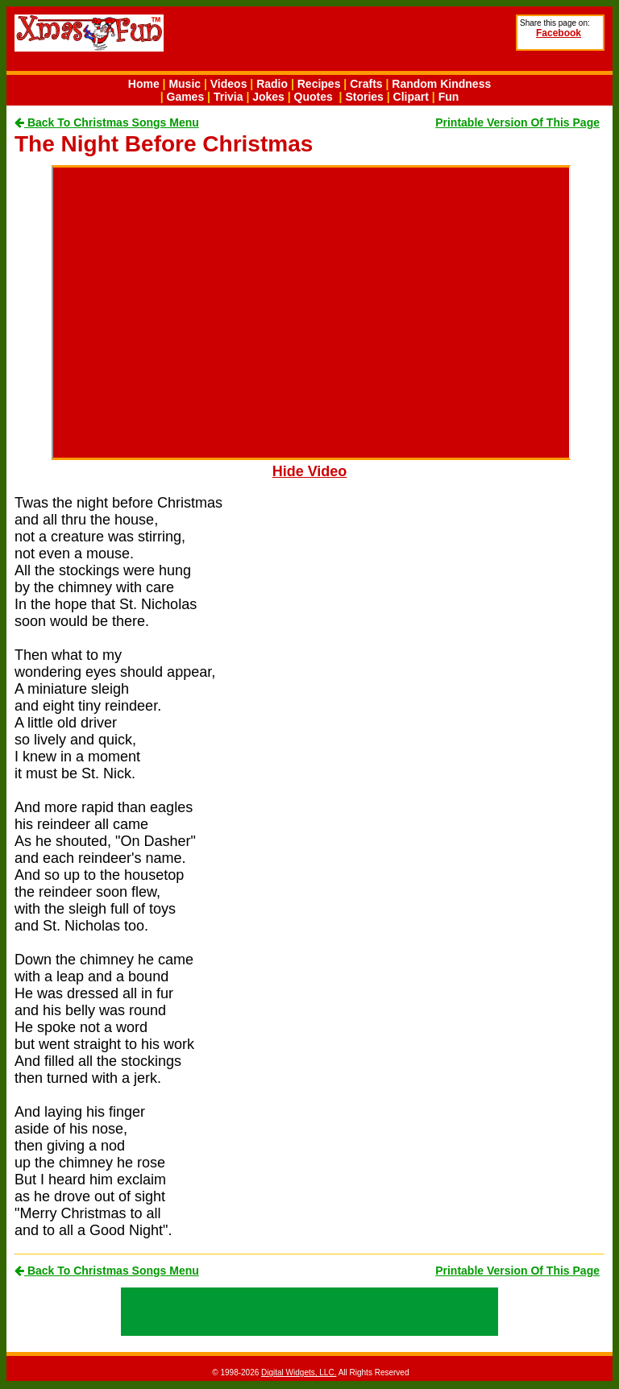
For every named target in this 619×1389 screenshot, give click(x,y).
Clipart (411, 96)
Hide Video (309, 471)
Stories (364, 96)
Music (184, 83)
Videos (228, 83)
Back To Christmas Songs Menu (107, 122)
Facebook (558, 33)
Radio (272, 83)
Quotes (313, 96)
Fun (448, 96)
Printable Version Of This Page (517, 122)
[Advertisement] (399, 41)
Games (186, 96)
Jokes (268, 96)
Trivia (228, 96)
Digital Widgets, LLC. (298, 1372)
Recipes (319, 83)
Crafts (366, 83)
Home (144, 83)
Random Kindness (441, 83)
